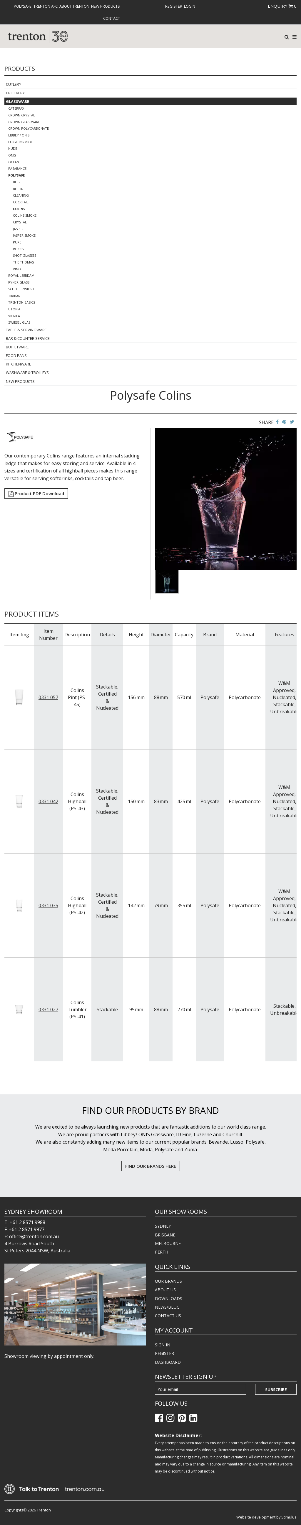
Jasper (18, 229)
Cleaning (21, 195)
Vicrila (14, 316)
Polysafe (22, 6)
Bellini (18, 189)
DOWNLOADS (168, 1298)
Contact (111, 18)
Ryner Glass (18, 282)
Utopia (14, 309)
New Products (105, 6)
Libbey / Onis (18, 135)
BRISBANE (165, 1235)
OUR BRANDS (168, 1281)
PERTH (161, 1252)
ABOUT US (165, 1289)
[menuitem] (22, 6)
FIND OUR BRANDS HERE (150, 1166)
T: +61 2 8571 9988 (24, 1222)
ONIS (12, 155)
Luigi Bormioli (21, 142)
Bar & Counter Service (28, 338)
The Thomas (23, 262)
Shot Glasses (24, 255)
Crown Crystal (21, 115)
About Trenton (74, 6)
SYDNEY (163, 1226)
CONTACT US (168, 1315)
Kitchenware (18, 364)
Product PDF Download (36, 493)
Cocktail (21, 202)
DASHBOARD (168, 1362)
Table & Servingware (26, 329)
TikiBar (14, 296)
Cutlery (13, 84)
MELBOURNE (168, 1243)
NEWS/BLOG (167, 1307)
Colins (19, 209)
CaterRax (16, 108)
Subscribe (276, 1389)
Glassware (17, 101)
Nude (12, 148)
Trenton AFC (46, 6)
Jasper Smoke (24, 235)
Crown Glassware (24, 122)
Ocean (13, 162)
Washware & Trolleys (27, 372)
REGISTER (164, 1353)
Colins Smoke (24, 215)
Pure (17, 242)
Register (173, 6)
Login (189, 6)
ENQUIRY (282, 6)
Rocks (18, 249)
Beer (17, 182)
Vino (17, 269)
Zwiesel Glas (19, 322)
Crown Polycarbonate (28, 128)
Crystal (20, 222)
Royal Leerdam (21, 275)
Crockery (15, 92)
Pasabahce (17, 168)
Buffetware (17, 347)
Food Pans (16, 355)
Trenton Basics (21, 302)
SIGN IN (162, 1345)
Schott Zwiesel (21, 289)
